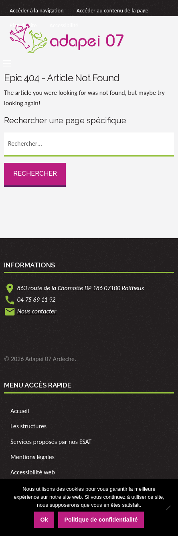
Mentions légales (32, 457)
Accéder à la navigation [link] (37, 10)
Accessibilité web (32, 472)
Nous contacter (37, 311)
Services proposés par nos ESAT (50, 442)
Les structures (28, 426)
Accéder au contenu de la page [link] (112, 10)
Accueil (19, 411)
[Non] (168, 508)
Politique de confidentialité (101, 519)
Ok (44, 519)
